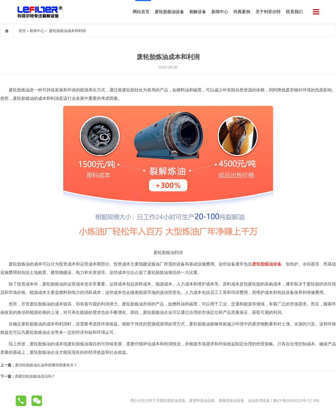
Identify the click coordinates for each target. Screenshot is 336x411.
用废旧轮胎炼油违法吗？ (35, 376)
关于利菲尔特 (268, 11)
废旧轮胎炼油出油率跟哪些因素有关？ (46, 365)
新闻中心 (219, 11)
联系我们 (294, 11)
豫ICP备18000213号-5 (291, 400)
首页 (22, 31)
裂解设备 (197, 11)
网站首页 (141, 11)
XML (316, 400)
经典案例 (241, 11)
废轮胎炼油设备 (169, 11)
